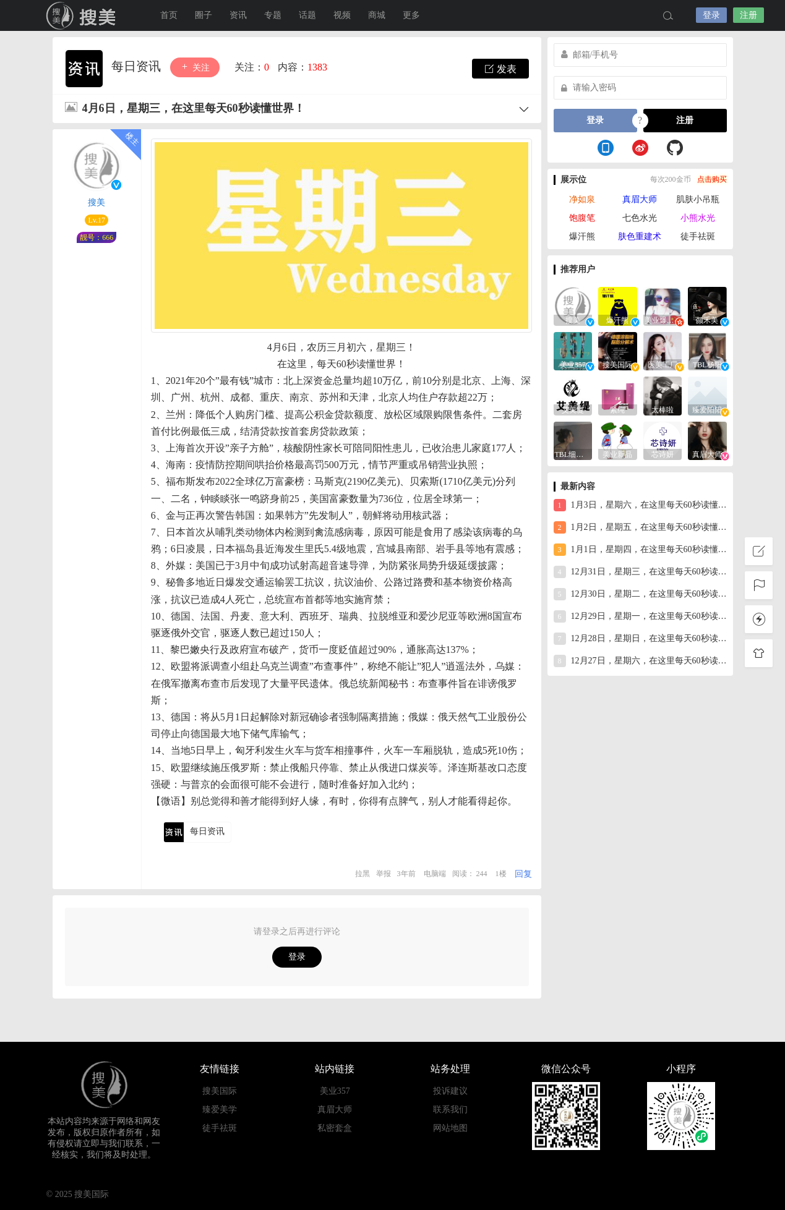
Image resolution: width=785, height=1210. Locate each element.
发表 (500, 68)
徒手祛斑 (697, 236)
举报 (383, 873)
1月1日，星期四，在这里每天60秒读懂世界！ (640, 549)
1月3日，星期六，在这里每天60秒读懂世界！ (640, 505)
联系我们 (450, 1109)
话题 (307, 15)
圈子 (203, 15)
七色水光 (639, 218)
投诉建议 (450, 1091)
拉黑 (362, 873)
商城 (376, 15)
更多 (411, 15)
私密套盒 (334, 1128)
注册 (748, 15)
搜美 (96, 202)
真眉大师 (639, 199)
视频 (342, 15)
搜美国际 (83, 15)
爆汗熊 (582, 236)
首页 (169, 15)
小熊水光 (697, 218)
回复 (523, 874)
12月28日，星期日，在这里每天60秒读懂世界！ (640, 639)
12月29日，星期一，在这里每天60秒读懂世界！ (640, 616)
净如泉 (582, 199)
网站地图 (450, 1128)
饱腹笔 (582, 218)
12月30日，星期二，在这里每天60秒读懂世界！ (640, 594)
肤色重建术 (639, 236)
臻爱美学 (219, 1109)
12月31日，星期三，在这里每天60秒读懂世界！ (640, 572)
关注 (195, 67)
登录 (711, 15)
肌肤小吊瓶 (697, 199)
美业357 (335, 1091)
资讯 (238, 15)
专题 (272, 15)
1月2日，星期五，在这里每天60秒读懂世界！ (640, 527)
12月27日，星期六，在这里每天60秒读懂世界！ (640, 661)
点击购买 (712, 179)
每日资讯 (137, 66)
